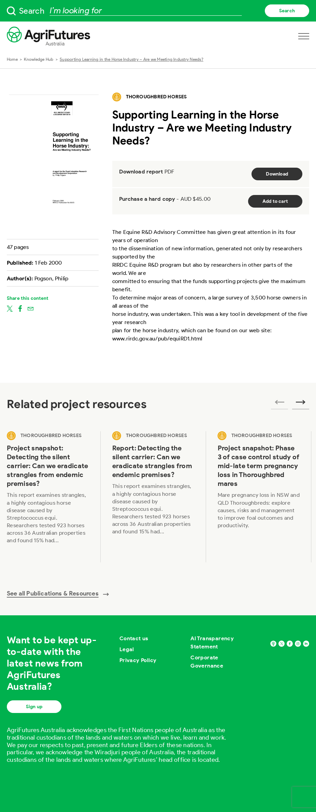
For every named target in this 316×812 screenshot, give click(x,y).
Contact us (133, 638)
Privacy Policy (138, 660)
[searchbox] (158, 11)
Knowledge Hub (38, 59)
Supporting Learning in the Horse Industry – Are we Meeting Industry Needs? (131, 59)
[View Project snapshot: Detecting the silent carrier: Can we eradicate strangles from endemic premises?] (48, 496)
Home (12, 59)
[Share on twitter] (10, 308)
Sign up (34, 707)
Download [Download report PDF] (277, 174)
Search (287, 11)
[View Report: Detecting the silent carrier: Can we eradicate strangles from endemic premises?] (153, 496)
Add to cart (275, 201)
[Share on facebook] (20, 308)
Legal (126, 649)
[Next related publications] (300, 404)
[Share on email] (30, 308)
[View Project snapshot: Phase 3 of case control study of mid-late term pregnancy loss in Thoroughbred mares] (259, 496)
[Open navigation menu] (303, 36)
